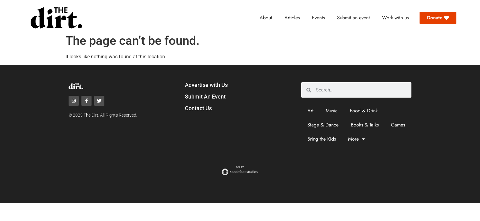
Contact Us (198, 108)
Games (398, 124)
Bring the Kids (321, 138)
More (356, 139)
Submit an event (353, 17)
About (266, 17)
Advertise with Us (206, 85)
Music (332, 110)
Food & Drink (364, 110)
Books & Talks (365, 124)
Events (318, 17)
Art (310, 110)
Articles (292, 17)
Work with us (395, 17)
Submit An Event (205, 96)
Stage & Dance (323, 124)
